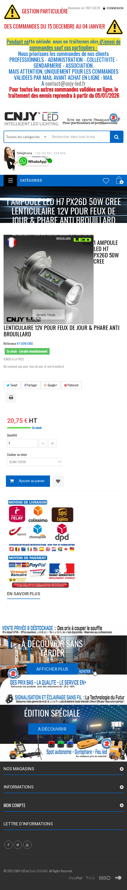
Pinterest (71, 385)
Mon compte (14, 805)
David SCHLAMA (38, 871)
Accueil (16, 229)
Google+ (50, 385)
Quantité (12, 435)
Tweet (12, 385)
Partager (30, 385)
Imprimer (11, 397)
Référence (10, 343)
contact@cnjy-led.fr (65, 83)
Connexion (115, 8)
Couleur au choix (17, 454)
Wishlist (106, 181)
